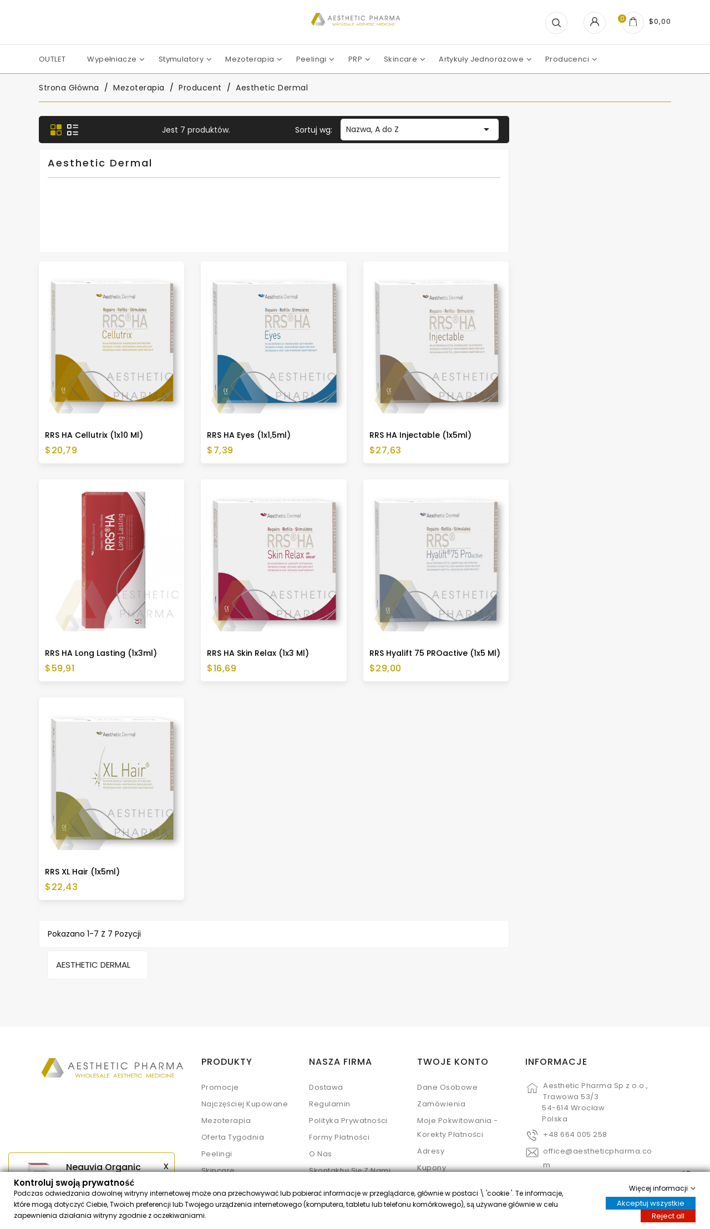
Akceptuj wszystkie (650, 1202)
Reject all (668, 1215)
